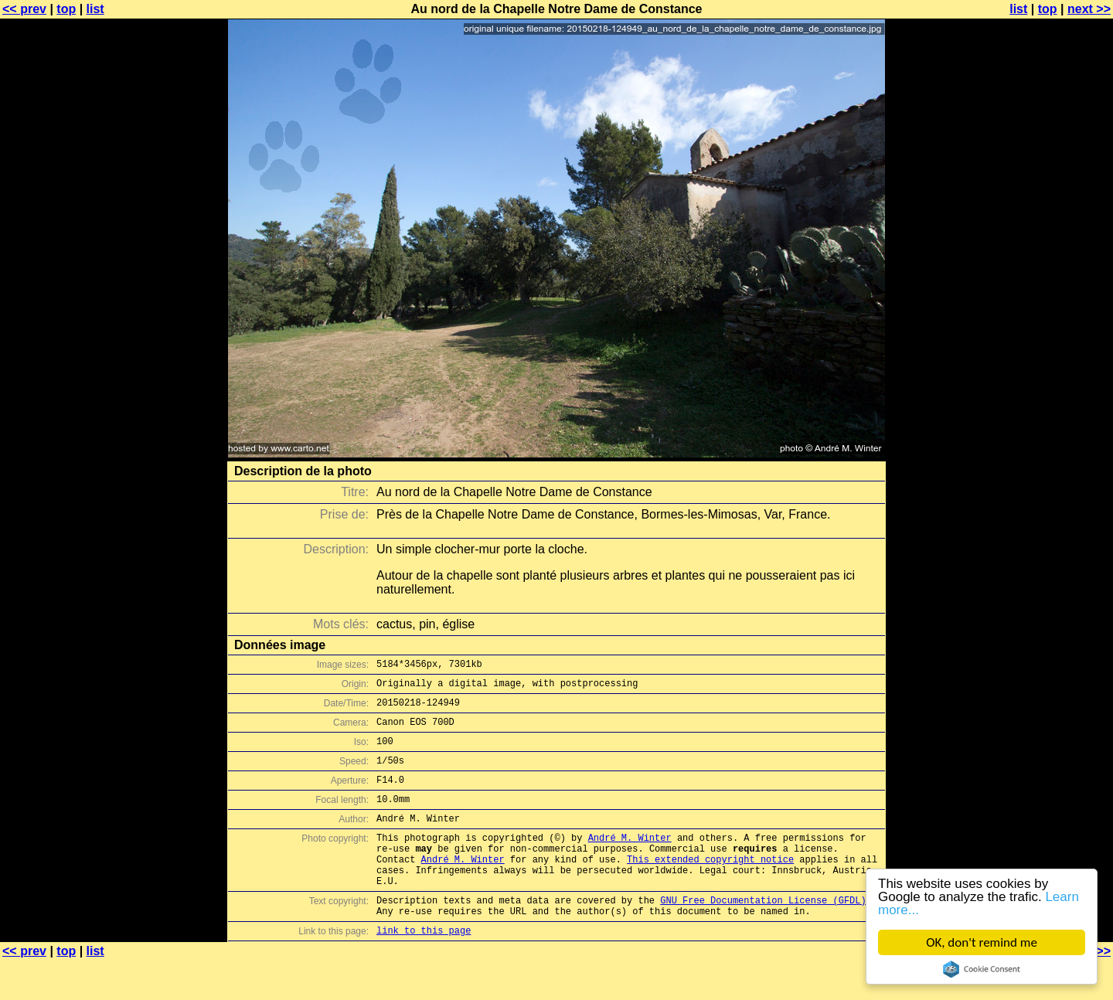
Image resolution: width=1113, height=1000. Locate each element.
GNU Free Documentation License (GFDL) (763, 934)
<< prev (24, 8)
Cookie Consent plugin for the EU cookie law (981, 969)
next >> (1089, 8)
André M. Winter (630, 860)
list (95, 8)
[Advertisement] (1050, 382)
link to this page (423, 969)
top (66, 8)
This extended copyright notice (710, 886)
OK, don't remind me (981, 942)
